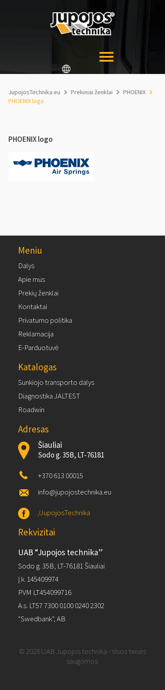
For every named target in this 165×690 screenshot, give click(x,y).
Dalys (26, 265)
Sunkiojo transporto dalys (56, 382)
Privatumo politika (45, 320)
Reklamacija (36, 334)
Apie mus (31, 279)
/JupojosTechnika (64, 512)
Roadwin (31, 409)
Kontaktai (32, 306)
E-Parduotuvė (38, 347)
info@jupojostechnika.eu (74, 492)
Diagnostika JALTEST (49, 396)
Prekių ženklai (38, 293)
